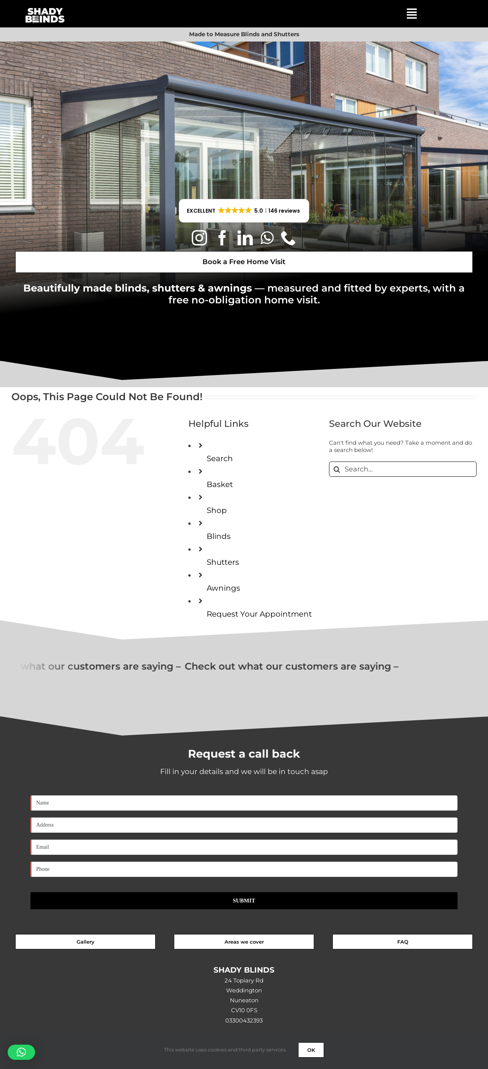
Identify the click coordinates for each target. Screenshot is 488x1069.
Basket (220, 484)
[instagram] (199, 237)
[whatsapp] (266, 237)
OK (311, 1050)
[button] (244, 211)
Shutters (223, 562)
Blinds (219, 536)
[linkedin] (245, 237)
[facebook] (222, 237)
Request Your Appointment (259, 614)
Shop (217, 510)
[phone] (288, 237)
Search (220, 458)
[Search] (336, 469)
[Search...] (403, 469)
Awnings (223, 588)
